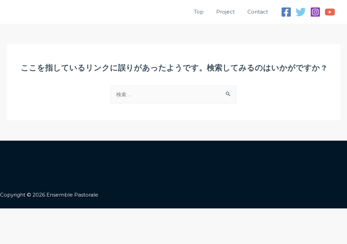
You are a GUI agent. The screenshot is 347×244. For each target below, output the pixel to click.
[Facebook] (286, 12)
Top (204, 11)
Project (229, 11)
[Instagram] (315, 12)
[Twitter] (300, 12)
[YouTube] (330, 12)
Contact (258, 11)
